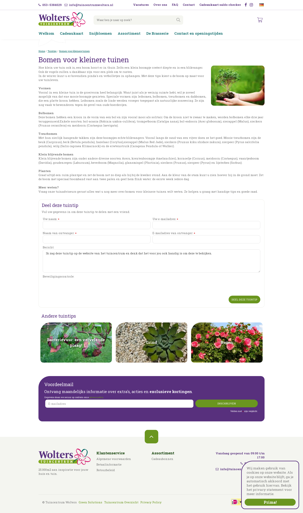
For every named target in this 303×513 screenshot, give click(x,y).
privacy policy (96, 397)
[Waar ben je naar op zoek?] (137, 20)
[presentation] (72, 286)
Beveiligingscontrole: (58, 276)
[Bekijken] (260, 20)
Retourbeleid (105, 470)
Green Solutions (90, 502)
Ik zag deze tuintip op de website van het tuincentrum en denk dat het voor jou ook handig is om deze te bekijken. (151, 261)
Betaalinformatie (109, 464)
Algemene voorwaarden (113, 459)
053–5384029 (50, 5)
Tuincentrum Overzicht (121, 502)
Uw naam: (51, 219)
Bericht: (48, 247)
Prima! (270, 502)
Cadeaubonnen (162, 459)
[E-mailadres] (119, 404)
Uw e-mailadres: (165, 219)
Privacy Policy (151, 502)
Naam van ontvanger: (60, 233)
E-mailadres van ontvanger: (173, 233)
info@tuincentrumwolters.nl (89, 5)
